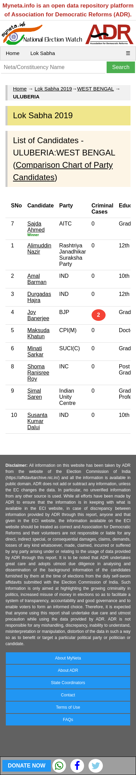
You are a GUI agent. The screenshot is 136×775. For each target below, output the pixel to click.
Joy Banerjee (38, 315)
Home (12, 53)
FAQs (68, 719)
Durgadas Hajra (39, 297)
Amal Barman (36, 279)
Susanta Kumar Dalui (37, 421)
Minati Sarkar (35, 351)
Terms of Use (68, 707)
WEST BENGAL (95, 89)
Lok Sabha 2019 (53, 89)
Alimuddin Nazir (39, 249)
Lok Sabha (42, 53)
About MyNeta (68, 658)
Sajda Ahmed (36, 227)
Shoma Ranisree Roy (38, 373)
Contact (68, 695)
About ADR (68, 670)
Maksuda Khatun (38, 333)
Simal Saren (34, 394)
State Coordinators (68, 682)
